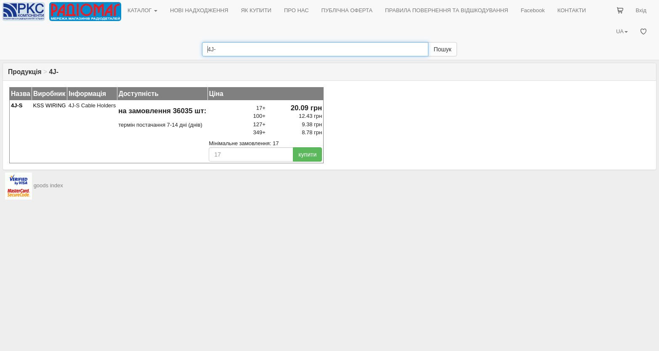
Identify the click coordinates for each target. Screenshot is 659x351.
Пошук (442, 49)
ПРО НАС (296, 10)
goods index (48, 186)
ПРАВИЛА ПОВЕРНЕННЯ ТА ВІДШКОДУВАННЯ (446, 10)
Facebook (533, 10)
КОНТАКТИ (571, 10)
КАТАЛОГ (142, 10)
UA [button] (622, 31)
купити (307, 154)
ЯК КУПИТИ (256, 10)
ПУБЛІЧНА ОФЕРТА (347, 10)
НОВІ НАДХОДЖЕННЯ (199, 10)
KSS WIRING (49, 105)
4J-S (16, 105)
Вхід (641, 10)
